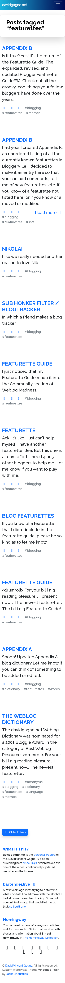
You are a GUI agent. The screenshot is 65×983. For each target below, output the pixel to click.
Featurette (18, 430)
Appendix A (17, 649)
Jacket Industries (17, 974)
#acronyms (33, 782)
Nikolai (12, 249)
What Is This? (16, 849)
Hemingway (14, 919)
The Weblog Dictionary (19, 719)
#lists (30, 222)
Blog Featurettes (28, 516)
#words (53, 689)
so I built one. (17, 906)
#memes (33, 113)
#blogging (33, 108)
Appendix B (17, 48)
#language (34, 792)
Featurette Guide (27, 364)
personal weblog (44, 854)
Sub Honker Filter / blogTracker (30, 306)
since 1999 (30, 863)
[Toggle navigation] (58, 4)
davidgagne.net (15, 5)
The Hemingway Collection (40, 937)
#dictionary (11, 689)
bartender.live (20, 884)
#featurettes (12, 113)
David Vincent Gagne (18, 965)
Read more (49, 212)
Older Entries (15, 832)
